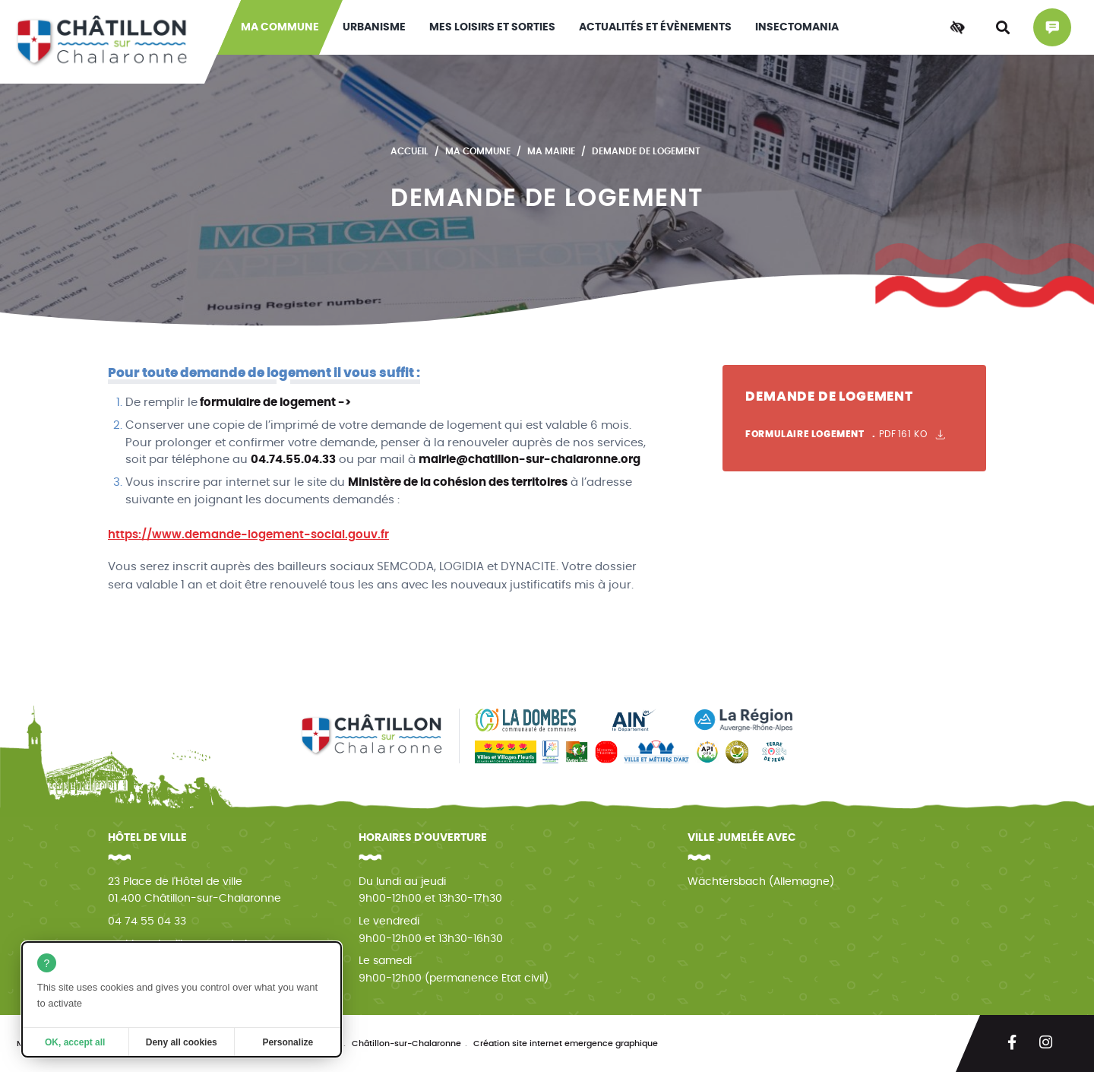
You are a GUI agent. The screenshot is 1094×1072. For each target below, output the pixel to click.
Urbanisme (374, 27)
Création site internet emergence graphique (565, 1043)
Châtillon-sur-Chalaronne (406, 1043)
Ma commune (280, 27)
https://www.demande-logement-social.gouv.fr (248, 535)
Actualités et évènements (655, 27)
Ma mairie (551, 151)
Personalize (287, 1042)
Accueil (409, 151)
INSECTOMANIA (797, 27)
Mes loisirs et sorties (492, 27)
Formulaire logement (845, 435)
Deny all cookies (181, 1042)
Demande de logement (646, 151)
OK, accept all (75, 1042)
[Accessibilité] (957, 27)
